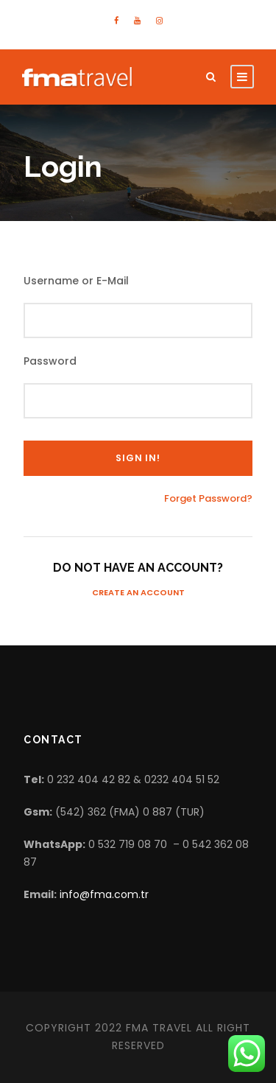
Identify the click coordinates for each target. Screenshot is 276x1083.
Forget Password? (208, 498)
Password (50, 361)
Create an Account (138, 592)
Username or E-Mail (76, 280)
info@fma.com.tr (104, 894)
